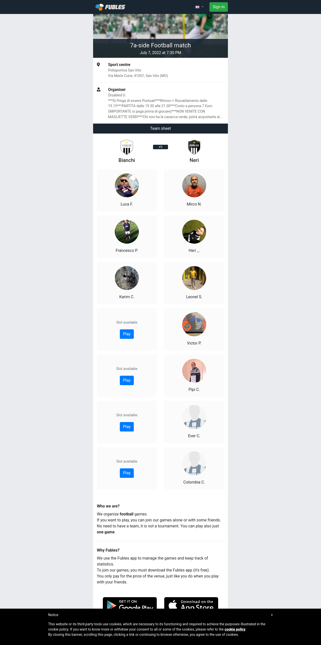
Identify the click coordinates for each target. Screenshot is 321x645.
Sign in (219, 6)
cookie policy (235, 629)
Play (127, 334)
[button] (199, 7)
